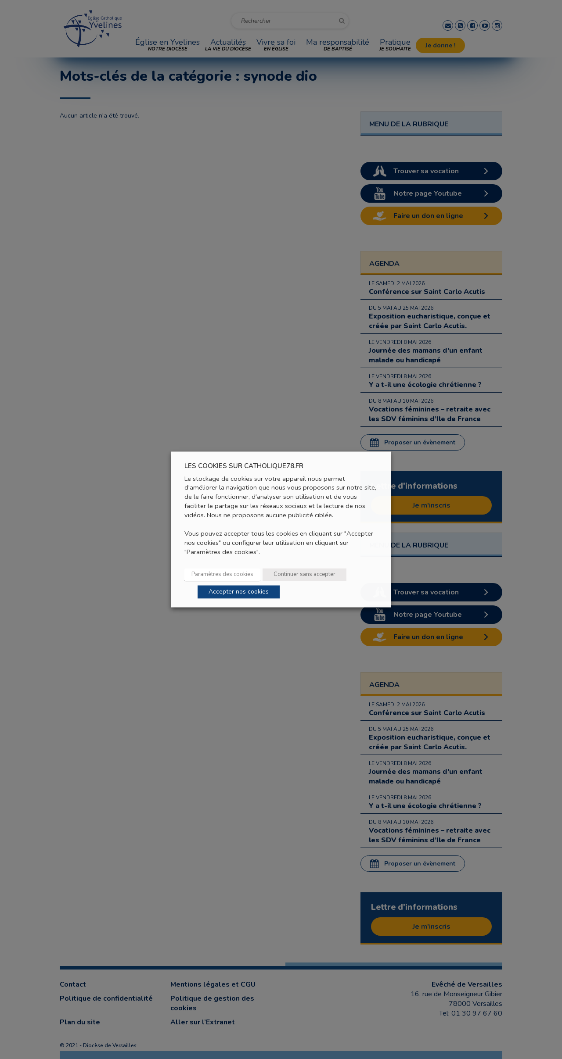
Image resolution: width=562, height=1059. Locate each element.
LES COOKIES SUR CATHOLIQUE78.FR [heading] (243, 466)
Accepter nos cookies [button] (239, 592)
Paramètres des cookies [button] (222, 575)
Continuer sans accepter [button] (304, 575)
